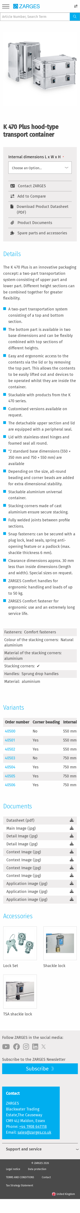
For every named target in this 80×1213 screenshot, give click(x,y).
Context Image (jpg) (23, 852)
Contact (46, 1177)
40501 (10, 740)
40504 (10, 767)
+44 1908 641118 (33, 1126)
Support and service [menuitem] (24, 1149)
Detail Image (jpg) (22, 836)
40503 (10, 758)
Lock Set (10, 965)
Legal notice (13, 1169)
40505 (10, 776)
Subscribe (38, 1069)
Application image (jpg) (26, 883)
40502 (10, 749)
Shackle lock (54, 965)
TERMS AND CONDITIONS (20, 1177)
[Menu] (5, 7)
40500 (10, 731)
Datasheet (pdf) (20, 820)
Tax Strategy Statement (19, 1185)
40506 (10, 785)
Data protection (37, 1169)
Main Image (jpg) (21, 828)
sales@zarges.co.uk (34, 1132)
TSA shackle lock (17, 1014)
